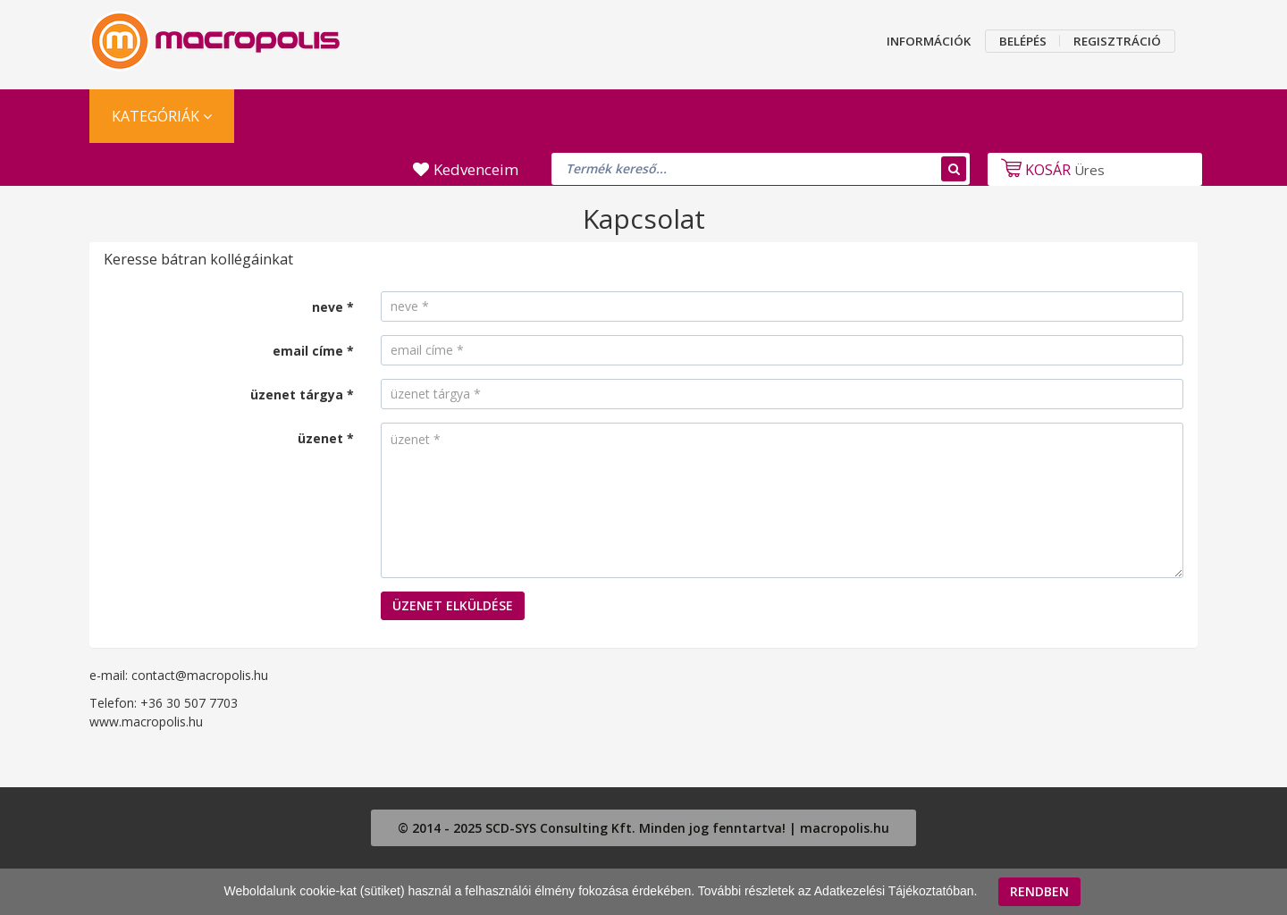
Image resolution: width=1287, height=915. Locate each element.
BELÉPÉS (1023, 41)
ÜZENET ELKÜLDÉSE (452, 605)
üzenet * (326, 438)
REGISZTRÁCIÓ (1117, 41)
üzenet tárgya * (302, 394)
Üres (1051, 170)
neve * (333, 306)
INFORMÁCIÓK (929, 41)
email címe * (313, 350)
